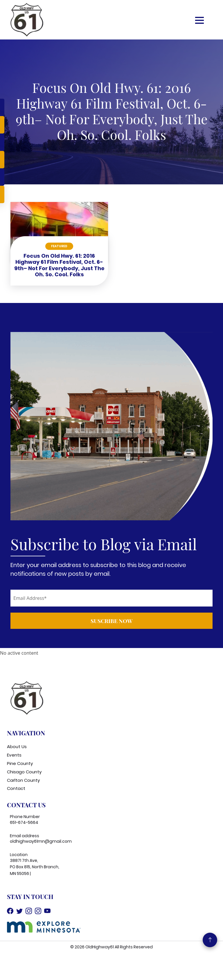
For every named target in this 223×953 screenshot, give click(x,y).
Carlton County (23, 780)
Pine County (20, 763)
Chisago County (24, 772)
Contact (16, 788)
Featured (59, 246)
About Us (17, 746)
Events (14, 755)
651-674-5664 (24, 822)
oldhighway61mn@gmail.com (41, 841)
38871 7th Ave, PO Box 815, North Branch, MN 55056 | (34, 867)
